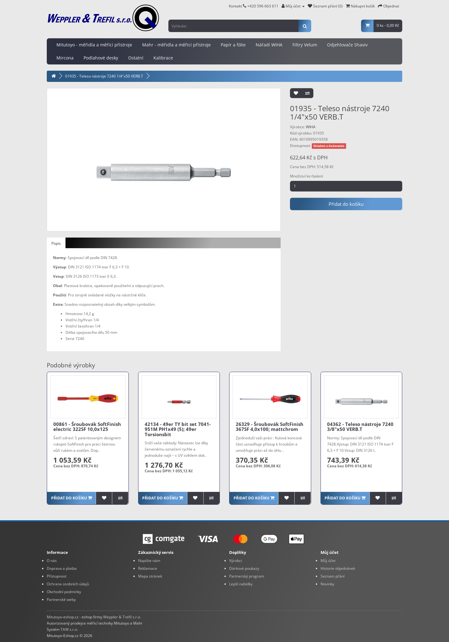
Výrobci (235, 560)
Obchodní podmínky (64, 591)
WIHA (311, 127)
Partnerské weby (61, 599)
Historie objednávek (338, 568)
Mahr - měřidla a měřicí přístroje (176, 45)
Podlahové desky (101, 58)
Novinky (327, 584)
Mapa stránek (150, 576)
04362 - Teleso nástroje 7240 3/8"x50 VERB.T (360, 426)
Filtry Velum (304, 45)
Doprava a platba (62, 568)
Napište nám (149, 560)
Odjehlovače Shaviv (347, 45)
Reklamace (147, 568)
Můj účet (328, 560)
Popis (56, 243)
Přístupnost (56, 576)
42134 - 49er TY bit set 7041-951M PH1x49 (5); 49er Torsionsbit (178, 429)
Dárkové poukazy (244, 568)
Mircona (65, 58)
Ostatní (135, 58)
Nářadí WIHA (269, 45)
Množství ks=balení (306, 176)
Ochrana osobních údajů (68, 584)
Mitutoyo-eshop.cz (63, 617)
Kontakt (237, 6)
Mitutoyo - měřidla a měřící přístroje (94, 45)
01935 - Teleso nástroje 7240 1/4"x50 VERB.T (104, 76)
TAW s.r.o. (69, 629)
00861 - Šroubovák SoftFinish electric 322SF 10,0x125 (87, 426)
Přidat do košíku (346, 204)
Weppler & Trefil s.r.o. (122, 617)
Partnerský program (246, 576)
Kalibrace (163, 58)
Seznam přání (333, 576)
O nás (52, 560)
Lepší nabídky (241, 584)
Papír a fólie (233, 45)
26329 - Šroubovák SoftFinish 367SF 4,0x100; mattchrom (269, 426)
